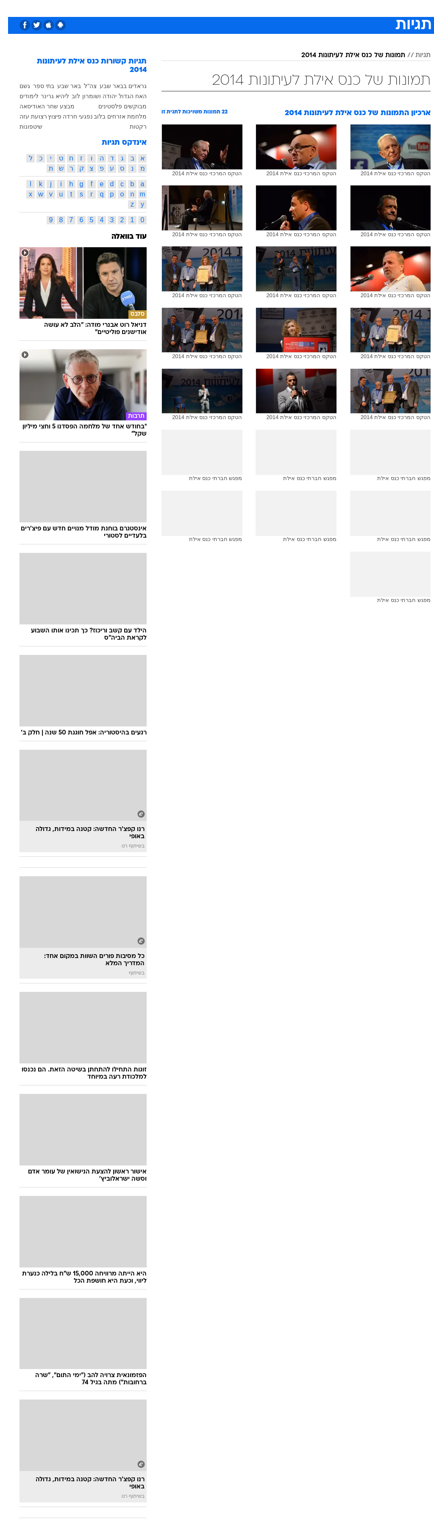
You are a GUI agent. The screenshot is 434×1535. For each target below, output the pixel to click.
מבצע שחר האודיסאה (39, 106)
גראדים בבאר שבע (115, 86)
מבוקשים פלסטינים (114, 106)
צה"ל (82, 86)
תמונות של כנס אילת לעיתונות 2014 (345, 55)
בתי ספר (35, 86)
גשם (16, 86)
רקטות (130, 126)
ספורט (326, 8)
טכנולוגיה (152, 8)
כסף (253, 8)
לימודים (21, 96)
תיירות (181, 8)
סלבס (275, 8)
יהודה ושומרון (91, 96)
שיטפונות (22, 126)
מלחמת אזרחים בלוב (112, 116)
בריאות (208, 8)
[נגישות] (11, 8)
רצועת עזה (25, 116)
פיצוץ (46, 116)
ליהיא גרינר (47, 96)
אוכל (232, 8)
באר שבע (61, 86)
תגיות (415, 55)
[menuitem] (321, 8)
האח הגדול (125, 96)
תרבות (300, 8)
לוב (68, 96)
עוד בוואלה (121, 236)
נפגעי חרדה (70, 116)
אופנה (123, 8)
